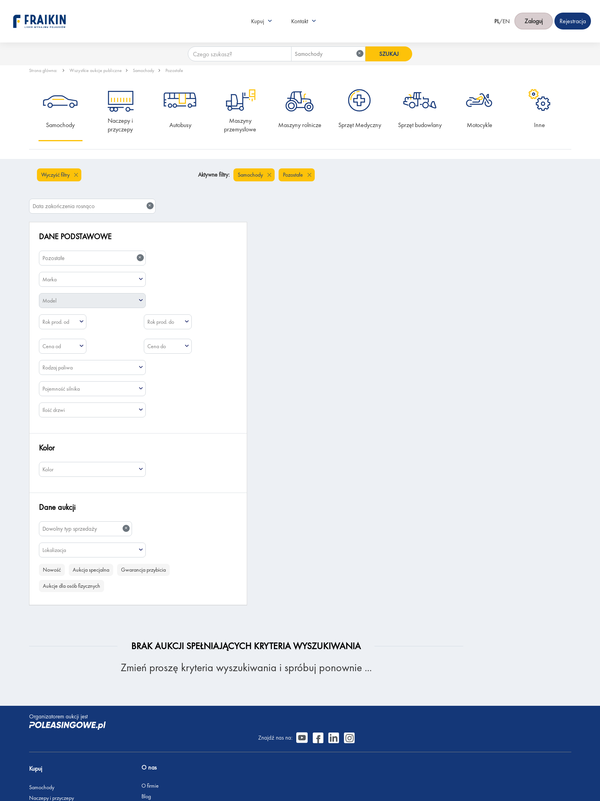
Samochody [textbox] (326, 39)
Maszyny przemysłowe (240, 124)
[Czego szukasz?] (237, 40)
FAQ (126, 747)
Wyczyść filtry (56, 174)
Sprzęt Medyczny (359, 125)
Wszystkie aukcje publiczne (96, 70)
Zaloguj (534, 14)
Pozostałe (174, 70)
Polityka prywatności (142, 768)
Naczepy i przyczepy (121, 124)
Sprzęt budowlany (420, 125)
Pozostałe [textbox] (93, 226)
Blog (126, 676)
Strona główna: (44, 70)
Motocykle (479, 125)
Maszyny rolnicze (299, 125)
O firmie (130, 665)
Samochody (143, 70)
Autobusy (180, 125)
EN (506, 14)
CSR (125, 686)
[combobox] (326, 40)
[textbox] (92, 248)
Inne (539, 125)
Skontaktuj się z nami (143, 725)
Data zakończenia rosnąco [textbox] (508, 174)
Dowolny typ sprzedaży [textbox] (86, 497)
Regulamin (132, 757)
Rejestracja (133, 736)
